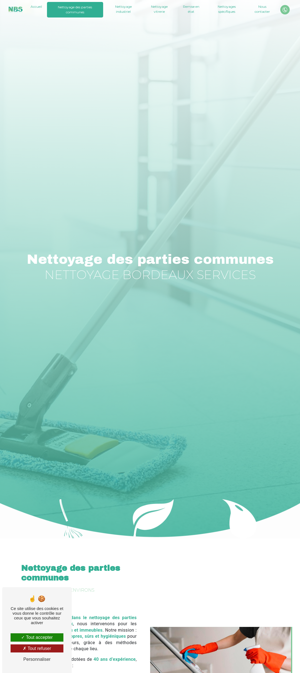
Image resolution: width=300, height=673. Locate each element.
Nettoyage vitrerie (159, 9)
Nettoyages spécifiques (226, 9)
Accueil (36, 6)
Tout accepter (37, 637)
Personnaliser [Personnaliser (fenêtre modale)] (37, 659)
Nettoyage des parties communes (75, 9)
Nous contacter (262, 9)
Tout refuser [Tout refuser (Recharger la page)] (37, 648)
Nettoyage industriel (123, 9)
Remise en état (191, 9)
